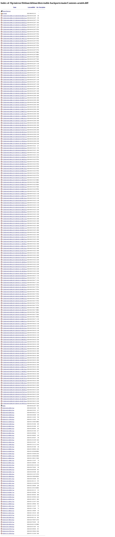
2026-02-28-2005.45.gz (8, 481)
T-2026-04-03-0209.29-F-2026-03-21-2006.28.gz (15, 307)
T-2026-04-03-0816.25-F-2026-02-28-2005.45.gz (15, 216)
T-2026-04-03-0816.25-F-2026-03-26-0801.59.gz (15, 168)
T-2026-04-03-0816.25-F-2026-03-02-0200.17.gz (15, 207)
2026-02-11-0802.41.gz (8, 510)
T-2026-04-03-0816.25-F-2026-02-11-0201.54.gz (15, 248)
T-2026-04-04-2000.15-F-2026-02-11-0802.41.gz (15, 118)
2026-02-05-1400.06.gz (8, 526)
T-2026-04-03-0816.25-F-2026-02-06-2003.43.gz (15, 259)
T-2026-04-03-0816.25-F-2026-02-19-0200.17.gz (15, 228)
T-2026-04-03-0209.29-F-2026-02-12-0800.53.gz (15, 367)
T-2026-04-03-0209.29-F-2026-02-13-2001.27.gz (15, 364)
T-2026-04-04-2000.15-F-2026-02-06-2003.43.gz (15, 132)
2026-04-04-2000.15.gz (8, 408)
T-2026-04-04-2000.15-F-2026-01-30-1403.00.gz (15, 143)
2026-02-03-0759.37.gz (8, 529)
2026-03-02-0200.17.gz (8, 472)
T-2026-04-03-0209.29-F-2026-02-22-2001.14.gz (15, 346)
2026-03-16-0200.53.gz (8, 451)
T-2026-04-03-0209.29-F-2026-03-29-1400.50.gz (15, 287)
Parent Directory (7, 11)
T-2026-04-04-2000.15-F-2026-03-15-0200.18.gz (15, 61)
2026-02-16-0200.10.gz (8, 497)
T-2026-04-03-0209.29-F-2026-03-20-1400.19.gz (15, 310)
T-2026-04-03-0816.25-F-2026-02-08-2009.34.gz (15, 253)
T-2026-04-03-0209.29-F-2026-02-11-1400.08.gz (15, 371)
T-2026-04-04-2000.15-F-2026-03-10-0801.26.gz (15, 70)
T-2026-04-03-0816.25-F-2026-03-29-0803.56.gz (15, 161)
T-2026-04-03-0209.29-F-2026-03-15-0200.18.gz (15, 316)
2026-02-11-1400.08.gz (8, 508)
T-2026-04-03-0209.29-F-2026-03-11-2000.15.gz (15, 323)
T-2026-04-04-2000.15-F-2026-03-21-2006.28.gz (15, 52)
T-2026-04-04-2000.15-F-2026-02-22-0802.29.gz (15, 93)
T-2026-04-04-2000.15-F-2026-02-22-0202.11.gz (15, 95)
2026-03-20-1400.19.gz (8, 446)
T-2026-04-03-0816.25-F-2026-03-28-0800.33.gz (15, 164)
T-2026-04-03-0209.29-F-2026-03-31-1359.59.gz (15, 282)
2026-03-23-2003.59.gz (8, 440)
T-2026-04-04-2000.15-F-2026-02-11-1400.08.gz (15, 116)
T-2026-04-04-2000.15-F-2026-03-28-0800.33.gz (15, 36)
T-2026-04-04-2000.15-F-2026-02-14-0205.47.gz (15, 107)
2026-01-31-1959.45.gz (8, 533)
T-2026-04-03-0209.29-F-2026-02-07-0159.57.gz (15, 385)
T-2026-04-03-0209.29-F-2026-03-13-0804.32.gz (15, 321)
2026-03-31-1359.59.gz (8, 419)
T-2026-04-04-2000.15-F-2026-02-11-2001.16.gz (15, 113)
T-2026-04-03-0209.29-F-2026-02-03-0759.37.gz (15, 392)
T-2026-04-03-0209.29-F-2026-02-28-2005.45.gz (15, 344)
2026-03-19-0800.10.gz (8, 449)
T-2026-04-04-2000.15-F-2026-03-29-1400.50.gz (15, 31)
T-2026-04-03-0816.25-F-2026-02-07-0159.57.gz (15, 257)
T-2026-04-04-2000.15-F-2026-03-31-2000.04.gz (15, 25)
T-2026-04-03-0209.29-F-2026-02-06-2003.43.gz (15, 387)
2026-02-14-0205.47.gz (8, 499)
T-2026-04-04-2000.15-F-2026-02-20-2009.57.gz (15, 98)
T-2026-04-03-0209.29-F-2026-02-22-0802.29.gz (15, 348)
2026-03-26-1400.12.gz (8, 430)
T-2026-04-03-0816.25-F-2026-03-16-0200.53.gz (15, 186)
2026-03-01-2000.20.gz (8, 474)
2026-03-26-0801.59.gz (8, 433)
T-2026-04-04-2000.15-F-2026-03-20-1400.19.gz (15, 54)
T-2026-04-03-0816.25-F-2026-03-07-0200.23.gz (15, 202)
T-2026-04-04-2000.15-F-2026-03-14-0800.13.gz (15, 63)
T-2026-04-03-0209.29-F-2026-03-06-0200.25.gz (15, 332)
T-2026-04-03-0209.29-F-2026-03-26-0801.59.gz (15, 296)
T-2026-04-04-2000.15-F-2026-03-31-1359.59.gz (15, 27)
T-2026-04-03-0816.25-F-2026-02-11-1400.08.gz (15, 243)
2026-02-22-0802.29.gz (8, 485)
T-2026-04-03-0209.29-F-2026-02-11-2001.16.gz (15, 369)
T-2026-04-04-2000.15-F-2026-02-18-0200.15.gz (15, 102)
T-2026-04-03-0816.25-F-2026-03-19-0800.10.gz (15, 184)
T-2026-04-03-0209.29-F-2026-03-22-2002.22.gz (15, 305)
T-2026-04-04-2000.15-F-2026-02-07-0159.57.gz (15, 129)
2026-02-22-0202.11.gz (8, 487)
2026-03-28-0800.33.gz (8, 428)
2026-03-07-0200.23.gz (8, 467)
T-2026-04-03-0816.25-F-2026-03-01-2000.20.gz (15, 209)
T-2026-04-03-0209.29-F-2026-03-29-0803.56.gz (15, 289)
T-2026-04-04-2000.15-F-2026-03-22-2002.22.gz (15, 50)
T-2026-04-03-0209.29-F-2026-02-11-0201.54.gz (15, 376)
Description (42, 7)
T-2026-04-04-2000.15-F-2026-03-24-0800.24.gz (15, 43)
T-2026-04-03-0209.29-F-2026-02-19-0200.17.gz (15, 355)
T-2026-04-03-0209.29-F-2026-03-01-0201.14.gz (15, 342)
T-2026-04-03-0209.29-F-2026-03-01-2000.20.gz (15, 337)
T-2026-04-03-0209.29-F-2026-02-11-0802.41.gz (15, 373)
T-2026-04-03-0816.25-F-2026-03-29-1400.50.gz (15, 159)
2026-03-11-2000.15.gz (8, 460)
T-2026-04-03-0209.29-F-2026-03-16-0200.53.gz (15, 314)
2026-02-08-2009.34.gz (8, 517)
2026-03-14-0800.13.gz (8, 456)
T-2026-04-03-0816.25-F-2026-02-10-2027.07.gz (15, 250)
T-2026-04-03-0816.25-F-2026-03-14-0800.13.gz (15, 191)
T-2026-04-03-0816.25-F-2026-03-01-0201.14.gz (15, 214)
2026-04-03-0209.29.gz (8, 412)
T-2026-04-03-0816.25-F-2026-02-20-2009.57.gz (15, 225)
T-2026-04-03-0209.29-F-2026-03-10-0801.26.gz (15, 326)
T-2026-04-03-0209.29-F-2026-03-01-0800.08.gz (15, 339)
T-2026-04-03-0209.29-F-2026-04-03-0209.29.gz (15, 275)
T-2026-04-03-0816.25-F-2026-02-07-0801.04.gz (15, 255)
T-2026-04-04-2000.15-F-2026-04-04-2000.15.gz (15, 15)
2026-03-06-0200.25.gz (8, 469)
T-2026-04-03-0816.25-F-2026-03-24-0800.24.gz (15, 170)
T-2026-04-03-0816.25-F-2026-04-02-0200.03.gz (15, 150)
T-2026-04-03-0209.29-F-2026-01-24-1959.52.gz (15, 403)
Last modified (31, 7)
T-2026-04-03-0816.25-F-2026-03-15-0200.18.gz (15, 189)
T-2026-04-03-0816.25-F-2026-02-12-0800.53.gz (15, 239)
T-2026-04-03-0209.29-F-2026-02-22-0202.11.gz (15, 351)
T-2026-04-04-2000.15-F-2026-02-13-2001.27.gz (15, 109)
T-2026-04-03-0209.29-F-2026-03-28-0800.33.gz (15, 291)
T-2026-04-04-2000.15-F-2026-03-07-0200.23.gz (15, 75)
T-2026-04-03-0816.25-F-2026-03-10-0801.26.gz (15, 198)
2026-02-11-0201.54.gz (8, 513)
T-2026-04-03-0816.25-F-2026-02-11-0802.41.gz (15, 246)
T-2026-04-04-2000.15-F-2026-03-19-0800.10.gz (15, 56)
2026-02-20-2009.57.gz (8, 490)
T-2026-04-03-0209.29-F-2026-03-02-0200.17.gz (15, 335)
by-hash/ (5, 13)
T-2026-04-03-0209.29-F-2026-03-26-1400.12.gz (15, 294)
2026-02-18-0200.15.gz (8, 494)
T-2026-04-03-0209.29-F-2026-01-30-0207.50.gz (15, 401)
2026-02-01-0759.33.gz (8, 531)
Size (37, 7)
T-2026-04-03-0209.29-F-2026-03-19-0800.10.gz (15, 312)
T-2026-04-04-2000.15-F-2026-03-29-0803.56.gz (15, 34)
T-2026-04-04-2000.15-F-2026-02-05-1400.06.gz (15, 134)
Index (4, 405)
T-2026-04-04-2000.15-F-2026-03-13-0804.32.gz (15, 66)
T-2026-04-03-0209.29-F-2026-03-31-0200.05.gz (15, 285)
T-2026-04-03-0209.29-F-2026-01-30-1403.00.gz (15, 399)
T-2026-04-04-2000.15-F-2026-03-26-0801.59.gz (15, 41)
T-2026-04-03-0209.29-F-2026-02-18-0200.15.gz (15, 358)
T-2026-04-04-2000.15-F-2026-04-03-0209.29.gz (15, 20)
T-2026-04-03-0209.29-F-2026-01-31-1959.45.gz (15, 396)
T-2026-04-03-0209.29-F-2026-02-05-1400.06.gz (15, 389)
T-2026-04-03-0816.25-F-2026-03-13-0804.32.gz (15, 193)
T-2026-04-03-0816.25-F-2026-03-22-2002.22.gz (15, 177)
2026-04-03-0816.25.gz (8, 410)
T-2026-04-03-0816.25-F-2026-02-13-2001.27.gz (15, 237)
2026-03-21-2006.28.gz (8, 444)
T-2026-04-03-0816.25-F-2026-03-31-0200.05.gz (15, 157)
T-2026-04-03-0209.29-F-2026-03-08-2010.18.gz (15, 328)
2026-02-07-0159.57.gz (8, 522)
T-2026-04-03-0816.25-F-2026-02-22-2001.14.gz (15, 218)
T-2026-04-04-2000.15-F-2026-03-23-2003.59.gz (15, 47)
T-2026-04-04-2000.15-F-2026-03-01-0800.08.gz (15, 84)
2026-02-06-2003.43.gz (8, 524)
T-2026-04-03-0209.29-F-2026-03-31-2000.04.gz (15, 280)
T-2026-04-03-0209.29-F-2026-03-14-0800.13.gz (15, 319)
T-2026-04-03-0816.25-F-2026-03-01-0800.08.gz (15, 212)
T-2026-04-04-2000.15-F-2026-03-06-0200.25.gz (15, 77)
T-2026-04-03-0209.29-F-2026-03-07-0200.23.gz (15, 330)
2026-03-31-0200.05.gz (8, 421)
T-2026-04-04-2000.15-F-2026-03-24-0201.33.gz (15, 45)
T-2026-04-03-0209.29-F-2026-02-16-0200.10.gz (15, 360)
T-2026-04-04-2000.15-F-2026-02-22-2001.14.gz (15, 91)
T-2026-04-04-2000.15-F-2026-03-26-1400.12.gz (15, 38)
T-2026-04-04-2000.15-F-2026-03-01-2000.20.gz (15, 82)
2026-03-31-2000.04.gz (8, 417)
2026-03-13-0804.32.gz (8, 458)
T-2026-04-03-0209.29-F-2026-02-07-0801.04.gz (15, 383)
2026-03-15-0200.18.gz (8, 453)
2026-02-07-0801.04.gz (8, 519)
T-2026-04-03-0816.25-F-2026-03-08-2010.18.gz (15, 200)
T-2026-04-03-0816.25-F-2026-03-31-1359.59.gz (15, 155)
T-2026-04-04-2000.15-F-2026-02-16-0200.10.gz (15, 104)
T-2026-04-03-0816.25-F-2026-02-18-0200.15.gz (15, 230)
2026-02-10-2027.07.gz (8, 515)
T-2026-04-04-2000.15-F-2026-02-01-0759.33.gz (15, 139)
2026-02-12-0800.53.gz (8, 503)
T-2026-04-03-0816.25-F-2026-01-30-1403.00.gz (15, 271)
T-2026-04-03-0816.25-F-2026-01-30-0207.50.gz (15, 273)
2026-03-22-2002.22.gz (8, 442)
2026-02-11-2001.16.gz (8, 506)
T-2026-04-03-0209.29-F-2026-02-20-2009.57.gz (15, 353)
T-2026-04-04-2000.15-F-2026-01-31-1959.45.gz (15, 141)
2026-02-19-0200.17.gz (8, 492)
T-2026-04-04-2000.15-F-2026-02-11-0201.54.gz (15, 120)
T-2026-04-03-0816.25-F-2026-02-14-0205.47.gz (15, 234)
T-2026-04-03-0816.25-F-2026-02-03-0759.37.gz (15, 264)
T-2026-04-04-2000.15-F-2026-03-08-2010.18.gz (15, 72)
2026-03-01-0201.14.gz (8, 478)
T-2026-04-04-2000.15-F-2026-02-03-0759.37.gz (15, 136)
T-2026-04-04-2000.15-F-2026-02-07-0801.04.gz (15, 127)
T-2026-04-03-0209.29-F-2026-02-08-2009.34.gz (15, 380)
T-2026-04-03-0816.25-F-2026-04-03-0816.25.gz (15, 145)
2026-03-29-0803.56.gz (8, 426)
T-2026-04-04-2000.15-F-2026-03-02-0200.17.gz (15, 79)
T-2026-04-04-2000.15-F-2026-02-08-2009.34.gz (15, 125)
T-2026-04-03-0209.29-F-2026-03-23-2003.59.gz (15, 303)
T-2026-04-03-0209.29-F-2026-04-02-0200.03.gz (15, 278)
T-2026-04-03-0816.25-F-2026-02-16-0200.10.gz (15, 232)
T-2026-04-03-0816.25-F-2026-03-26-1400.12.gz (15, 166)
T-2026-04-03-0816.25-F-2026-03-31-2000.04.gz (15, 152)
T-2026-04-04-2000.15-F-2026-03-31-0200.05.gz (15, 29)
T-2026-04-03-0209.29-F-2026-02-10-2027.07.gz (15, 378)
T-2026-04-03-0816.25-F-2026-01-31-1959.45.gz (15, 269)
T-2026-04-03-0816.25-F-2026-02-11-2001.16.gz (15, 241)
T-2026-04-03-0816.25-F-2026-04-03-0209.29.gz (15, 148)
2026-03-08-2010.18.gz (8, 465)
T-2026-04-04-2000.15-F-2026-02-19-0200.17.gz (15, 100)
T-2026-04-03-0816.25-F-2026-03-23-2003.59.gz (15, 175)
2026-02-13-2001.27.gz (8, 501)
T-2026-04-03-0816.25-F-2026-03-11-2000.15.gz (15, 196)
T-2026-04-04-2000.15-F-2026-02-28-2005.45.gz (15, 88)
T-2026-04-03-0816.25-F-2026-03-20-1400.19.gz (15, 182)
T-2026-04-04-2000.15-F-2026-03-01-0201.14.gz (15, 86)
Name (14, 7)
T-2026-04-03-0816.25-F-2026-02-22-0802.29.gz (15, 221)
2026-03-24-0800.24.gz (8, 435)
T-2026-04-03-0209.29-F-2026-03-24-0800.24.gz (15, 298)
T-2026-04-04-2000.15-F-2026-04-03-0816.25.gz (15, 18)
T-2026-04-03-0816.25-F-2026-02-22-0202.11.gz (15, 223)
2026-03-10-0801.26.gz (8, 462)
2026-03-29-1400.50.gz (8, 424)
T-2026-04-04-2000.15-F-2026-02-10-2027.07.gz (15, 123)
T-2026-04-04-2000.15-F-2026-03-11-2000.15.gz (15, 68)
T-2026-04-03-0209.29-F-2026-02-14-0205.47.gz (15, 362)
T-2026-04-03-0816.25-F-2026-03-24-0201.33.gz (15, 173)
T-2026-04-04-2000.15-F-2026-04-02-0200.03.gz (15, 22)
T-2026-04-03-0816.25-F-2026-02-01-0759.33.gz (15, 266)
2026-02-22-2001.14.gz (8, 483)
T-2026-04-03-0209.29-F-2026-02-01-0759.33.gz (15, 394)
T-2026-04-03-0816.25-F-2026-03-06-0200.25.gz (15, 205)
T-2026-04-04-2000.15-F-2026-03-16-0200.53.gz (15, 59)
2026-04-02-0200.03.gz (8, 415)
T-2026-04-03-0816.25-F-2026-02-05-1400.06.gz (15, 262)
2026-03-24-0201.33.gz (8, 437)
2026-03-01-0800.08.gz (8, 476)
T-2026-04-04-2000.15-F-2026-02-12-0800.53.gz (15, 111)
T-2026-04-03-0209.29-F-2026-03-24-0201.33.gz (15, 300)
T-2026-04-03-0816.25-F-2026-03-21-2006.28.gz (15, 180)
